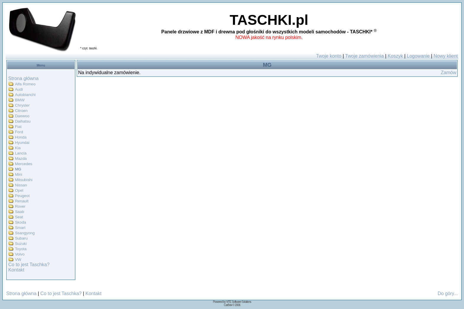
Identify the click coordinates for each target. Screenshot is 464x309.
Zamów (448, 72)
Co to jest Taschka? (28, 264)
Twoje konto (328, 55)
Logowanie (418, 55)
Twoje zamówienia (364, 55)
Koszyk (395, 55)
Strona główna (23, 78)
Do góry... (448, 293)
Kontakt (16, 269)
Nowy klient (446, 55)
